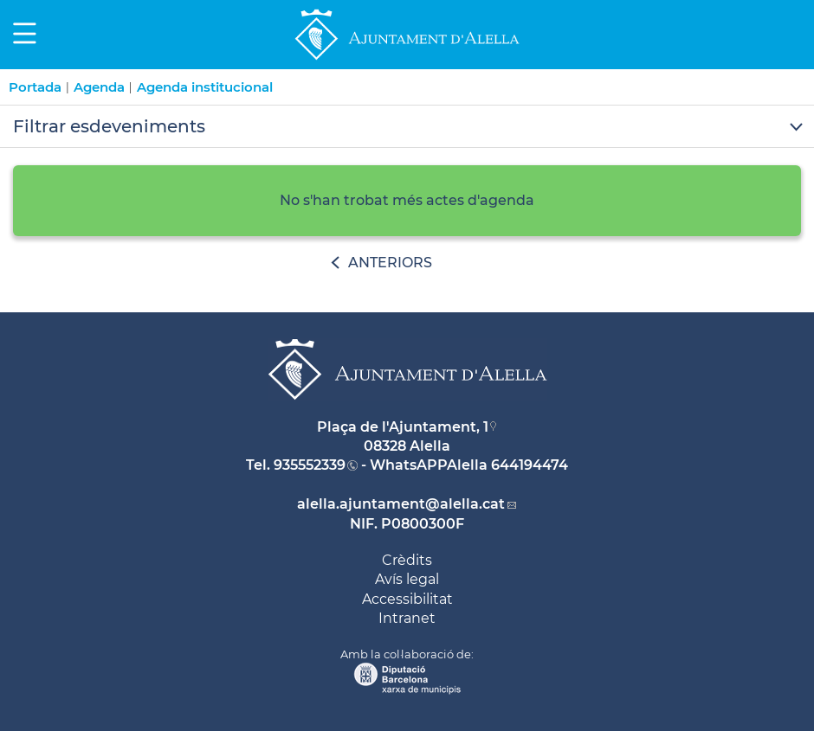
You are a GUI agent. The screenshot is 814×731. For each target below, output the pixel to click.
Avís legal (407, 579)
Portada (35, 87)
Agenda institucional (205, 87)
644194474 (529, 465)
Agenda (99, 87)
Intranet (407, 618)
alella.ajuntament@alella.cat (401, 504)
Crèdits (407, 560)
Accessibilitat (407, 599)
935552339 (310, 465)
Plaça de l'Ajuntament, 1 (402, 427)
